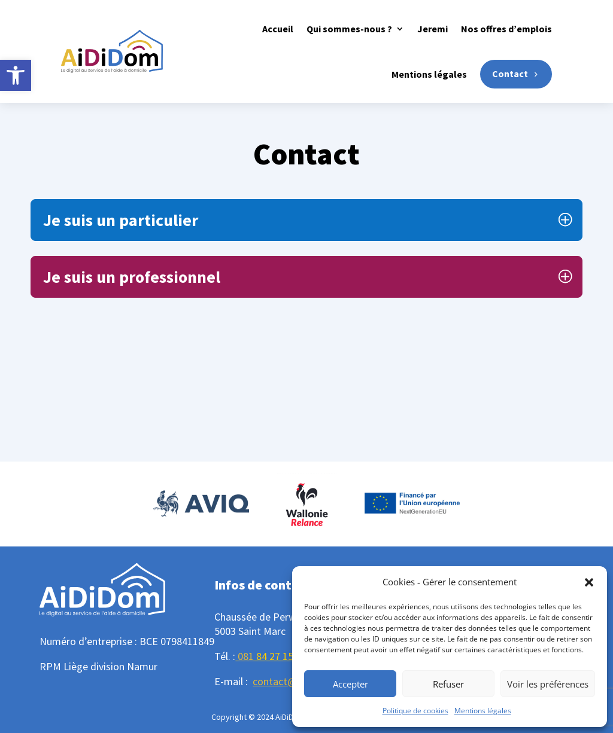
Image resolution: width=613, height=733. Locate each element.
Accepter (350, 684)
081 (246, 656)
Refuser (448, 684)
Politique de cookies (415, 710)
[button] (15, 75)
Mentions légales (482, 710)
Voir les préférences (547, 684)
